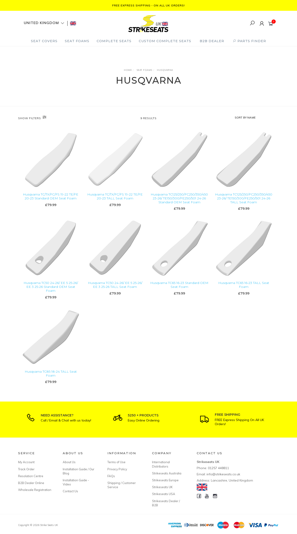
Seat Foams (77, 41)
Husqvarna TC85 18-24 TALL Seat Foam (51, 379)
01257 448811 (218, 468)
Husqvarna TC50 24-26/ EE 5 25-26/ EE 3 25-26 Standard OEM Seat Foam (51, 293)
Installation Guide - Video (76, 482)
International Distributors (161, 464)
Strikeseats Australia (166, 473)
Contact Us (70, 491)
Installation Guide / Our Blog (78, 471)
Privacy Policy (117, 469)
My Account (26, 462)
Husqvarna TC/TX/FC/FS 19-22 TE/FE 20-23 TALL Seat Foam (115, 197)
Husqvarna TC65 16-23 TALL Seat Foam (243, 291)
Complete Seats (114, 41)
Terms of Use (116, 462)
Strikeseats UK (162, 487)
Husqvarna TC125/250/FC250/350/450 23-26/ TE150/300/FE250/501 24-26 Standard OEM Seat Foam (179, 198)
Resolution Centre (30, 476)
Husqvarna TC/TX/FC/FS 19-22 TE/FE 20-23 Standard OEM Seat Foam (50, 197)
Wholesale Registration (34, 490)
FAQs (111, 476)
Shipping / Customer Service (121, 485)
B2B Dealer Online (31, 483)
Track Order (26, 469)
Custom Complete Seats (165, 41)
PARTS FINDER (249, 41)
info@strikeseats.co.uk (223, 474)
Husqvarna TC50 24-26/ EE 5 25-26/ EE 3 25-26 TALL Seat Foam (115, 291)
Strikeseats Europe (165, 480)
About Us (69, 462)
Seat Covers (44, 41)
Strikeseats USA (163, 494)
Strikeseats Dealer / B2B (166, 503)
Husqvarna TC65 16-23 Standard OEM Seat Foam (179, 291)
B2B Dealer (212, 41)
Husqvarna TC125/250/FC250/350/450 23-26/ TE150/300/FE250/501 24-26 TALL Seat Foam (243, 198)
